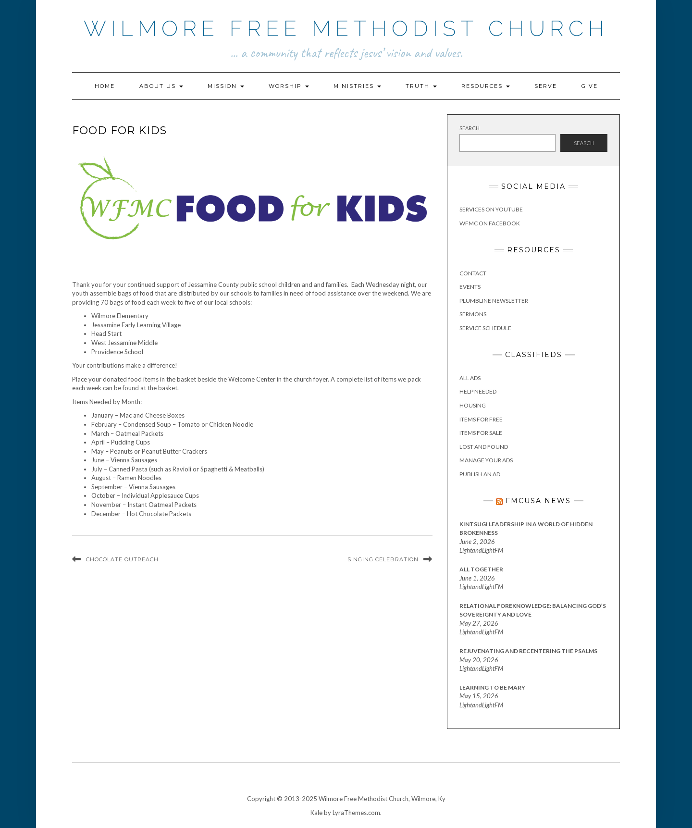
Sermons (472, 314)
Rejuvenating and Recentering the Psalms (528, 651)
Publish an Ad (479, 474)
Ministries (357, 86)
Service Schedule (485, 328)
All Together (481, 569)
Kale (316, 812)
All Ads (470, 378)
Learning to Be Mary (492, 687)
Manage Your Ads (486, 460)
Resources (485, 86)
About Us (161, 86)
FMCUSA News (538, 500)
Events (470, 286)
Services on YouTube (491, 209)
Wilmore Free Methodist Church (346, 28)
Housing (472, 405)
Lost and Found (483, 446)
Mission (226, 86)
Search (469, 128)
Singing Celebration (383, 559)
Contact (472, 273)
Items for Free (481, 419)
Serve (545, 86)
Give (589, 86)
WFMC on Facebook (489, 223)
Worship (289, 86)
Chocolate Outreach (122, 559)
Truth (421, 86)
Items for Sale (480, 432)
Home (105, 86)
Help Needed (477, 391)
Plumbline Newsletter (493, 300)
